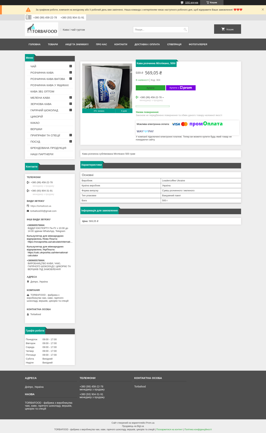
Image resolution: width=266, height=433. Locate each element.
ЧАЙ (33, 66)
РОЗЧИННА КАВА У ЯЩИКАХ (49, 85)
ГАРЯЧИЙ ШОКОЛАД (44, 110)
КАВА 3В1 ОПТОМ (42, 91)
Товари (53, 44)
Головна (34, 44)
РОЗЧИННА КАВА (42, 72)
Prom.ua (150, 423)
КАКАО (35, 122)
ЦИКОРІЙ (36, 116)
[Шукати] (185, 29)
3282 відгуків (191, 2)
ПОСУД (35, 141)
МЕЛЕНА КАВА (40, 97)
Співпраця (174, 44)
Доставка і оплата (147, 44)
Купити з (181, 87)
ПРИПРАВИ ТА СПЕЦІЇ (45, 135)
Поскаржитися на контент (169, 429)
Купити (150, 88)
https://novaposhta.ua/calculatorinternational (50, 241)
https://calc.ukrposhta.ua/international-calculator (48, 254)
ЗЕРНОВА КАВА (41, 104)
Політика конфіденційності (198, 429)
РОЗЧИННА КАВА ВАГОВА (47, 78)
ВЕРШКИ (36, 129)
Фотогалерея (198, 44)
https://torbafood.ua (40, 206)
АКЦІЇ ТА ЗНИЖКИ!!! (77, 44)
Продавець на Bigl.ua (133, 426)
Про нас (101, 44)
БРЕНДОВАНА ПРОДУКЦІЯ (48, 147)
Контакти (120, 44)
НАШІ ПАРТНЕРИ (41, 154)
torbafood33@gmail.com (43, 211)
